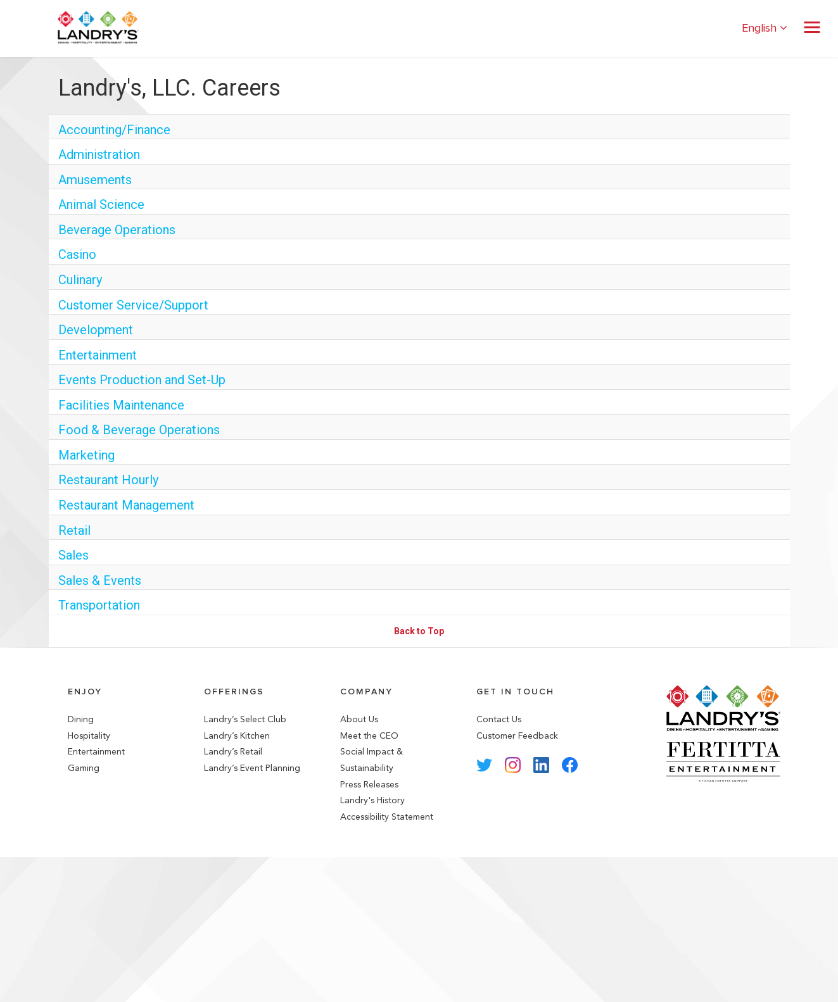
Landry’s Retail (233, 751)
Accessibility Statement (386, 816)
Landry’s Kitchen (237, 735)
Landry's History (372, 800)
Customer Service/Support (133, 305)
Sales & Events (99, 580)
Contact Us (498, 719)
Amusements (95, 179)
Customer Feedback (517, 735)
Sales (73, 555)
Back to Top (419, 631)
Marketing (86, 455)
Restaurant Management (126, 505)
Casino (77, 254)
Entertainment (97, 355)
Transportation (99, 605)
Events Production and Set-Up (141, 379)
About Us (359, 719)
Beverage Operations (116, 229)
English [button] (764, 28)
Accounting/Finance (114, 129)
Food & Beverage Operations (139, 429)
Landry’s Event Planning (252, 768)
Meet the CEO (369, 735)
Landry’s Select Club (245, 719)
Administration (99, 154)
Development (95, 329)
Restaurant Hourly (108, 479)
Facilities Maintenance (121, 405)
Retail (74, 530)
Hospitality (89, 735)
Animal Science (101, 204)
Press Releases (369, 784)
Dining (81, 719)
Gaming (83, 768)
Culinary (80, 279)
